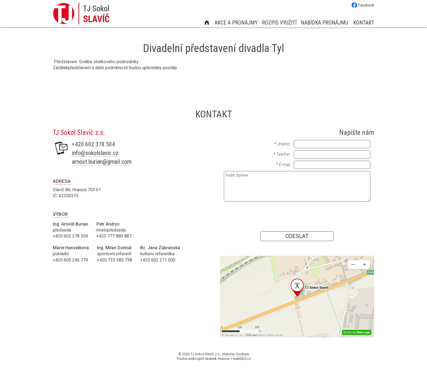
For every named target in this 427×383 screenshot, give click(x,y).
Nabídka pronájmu (324, 22)
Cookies (242, 354)
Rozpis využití (279, 22)
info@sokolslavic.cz (95, 153)
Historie (228, 354)
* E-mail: (283, 164)
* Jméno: (282, 144)
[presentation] (297, 216)
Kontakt (363, 22)
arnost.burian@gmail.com (102, 161)
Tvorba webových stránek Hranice (203, 359)
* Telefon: (282, 154)
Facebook (363, 5)
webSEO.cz (242, 359)
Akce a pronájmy (236, 22)
